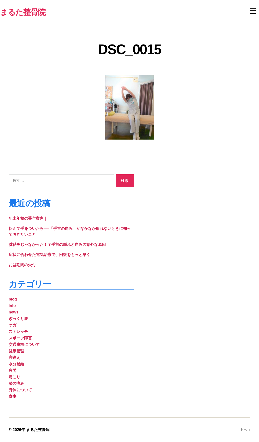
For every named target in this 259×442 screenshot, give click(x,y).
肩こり (14, 377)
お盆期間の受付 (22, 265)
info (12, 306)
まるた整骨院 (37, 430)
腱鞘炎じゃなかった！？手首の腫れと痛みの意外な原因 (57, 244)
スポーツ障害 (20, 338)
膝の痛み (16, 383)
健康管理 (16, 351)
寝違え (14, 357)
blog (13, 299)
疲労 (12, 370)
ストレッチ (18, 331)
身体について (20, 390)
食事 (12, 396)
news (13, 312)
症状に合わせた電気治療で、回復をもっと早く (49, 255)
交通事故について (24, 344)
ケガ (12, 325)
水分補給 (16, 364)
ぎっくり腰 (18, 318)
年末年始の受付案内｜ (28, 218)
